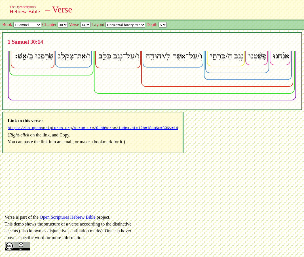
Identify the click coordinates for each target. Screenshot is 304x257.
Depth (151, 24)
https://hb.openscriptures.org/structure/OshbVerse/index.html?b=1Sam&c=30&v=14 (93, 127)
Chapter (49, 24)
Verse (74, 24)
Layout (98, 24)
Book (7, 24)
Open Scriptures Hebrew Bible (68, 216)
